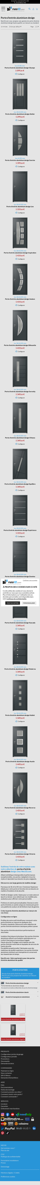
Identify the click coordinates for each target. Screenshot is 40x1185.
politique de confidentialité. (17, 599)
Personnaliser (29, 603)
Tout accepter (12, 603)
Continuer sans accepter (30, 580)
